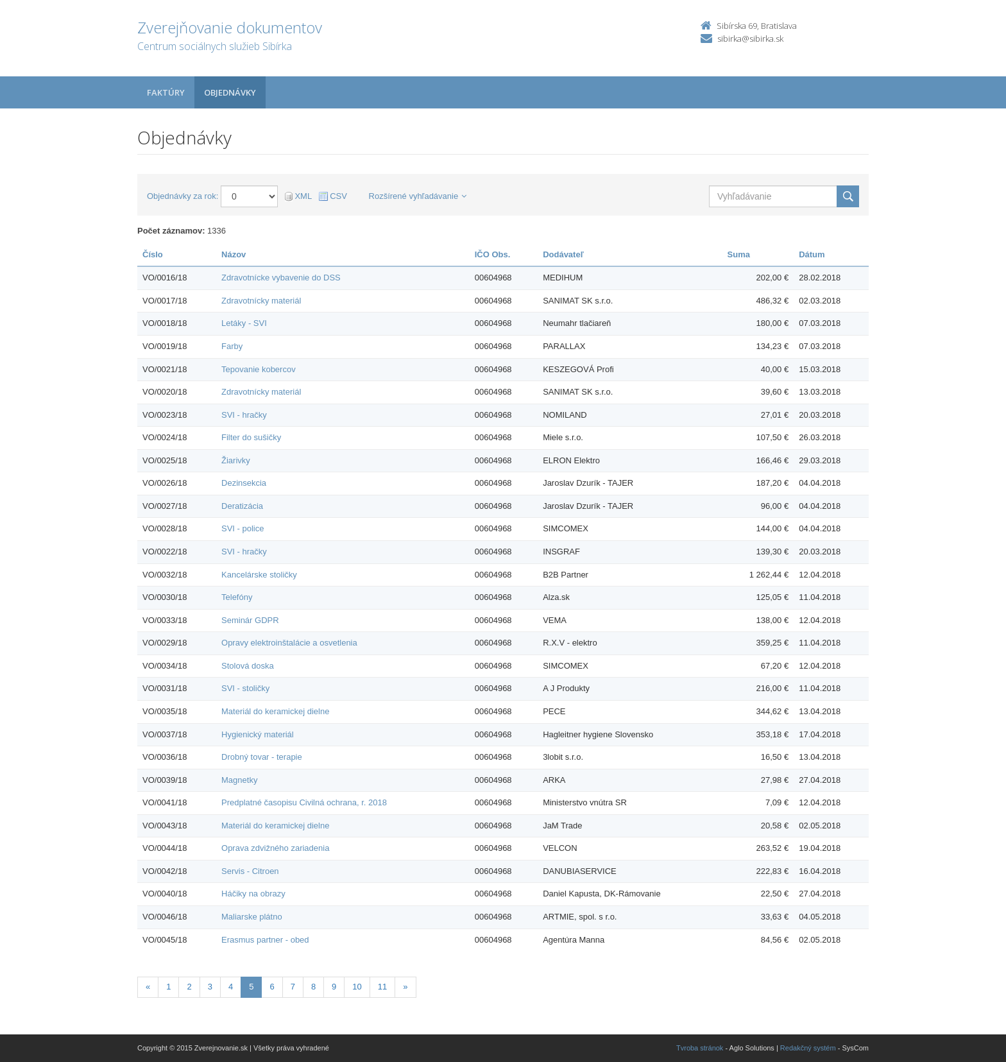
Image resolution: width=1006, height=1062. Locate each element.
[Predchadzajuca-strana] (147, 987)
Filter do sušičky (251, 437)
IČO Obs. (493, 254)
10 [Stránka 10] (356, 986)
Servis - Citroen (250, 871)
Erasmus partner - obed (265, 940)
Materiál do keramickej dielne (275, 711)
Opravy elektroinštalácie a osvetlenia (289, 642)
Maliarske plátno (251, 916)
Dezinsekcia (243, 483)
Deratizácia (242, 506)
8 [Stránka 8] (313, 986)
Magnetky (239, 780)
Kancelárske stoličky (259, 574)
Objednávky (230, 92)
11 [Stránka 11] (382, 986)
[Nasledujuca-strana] (405, 987)
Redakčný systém (808, 1048)
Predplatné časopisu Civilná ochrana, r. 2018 (304, 802)
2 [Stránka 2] (189, 986)
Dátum (811, 254)
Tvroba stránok (699, 1048)
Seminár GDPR (250, 620)
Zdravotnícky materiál (261, 300)
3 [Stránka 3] (210, 986)
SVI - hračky (244, 415)
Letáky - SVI (244, 323)
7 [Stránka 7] (293, 986)
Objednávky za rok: (182, 196)
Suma (739, 254)
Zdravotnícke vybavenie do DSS (281, 277)
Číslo (152, 254)
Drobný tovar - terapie (261, 757)
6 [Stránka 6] (271, 986)
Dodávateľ (563, 254)
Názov (233, 254)
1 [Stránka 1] (168, 986)
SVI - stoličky (245, 688)
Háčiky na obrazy (253, 893)
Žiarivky (235, 460)
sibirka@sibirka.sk (750, 38)
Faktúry (166, 92)
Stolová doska (247, 666)
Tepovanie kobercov (258, 369)
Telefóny (236, 597)
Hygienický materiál (257, 734)
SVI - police (242, 528)
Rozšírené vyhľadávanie (418, 196)
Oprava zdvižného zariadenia (275, 848)
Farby (232, 346)
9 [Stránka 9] (334, 986)
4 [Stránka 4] (230, 986)
